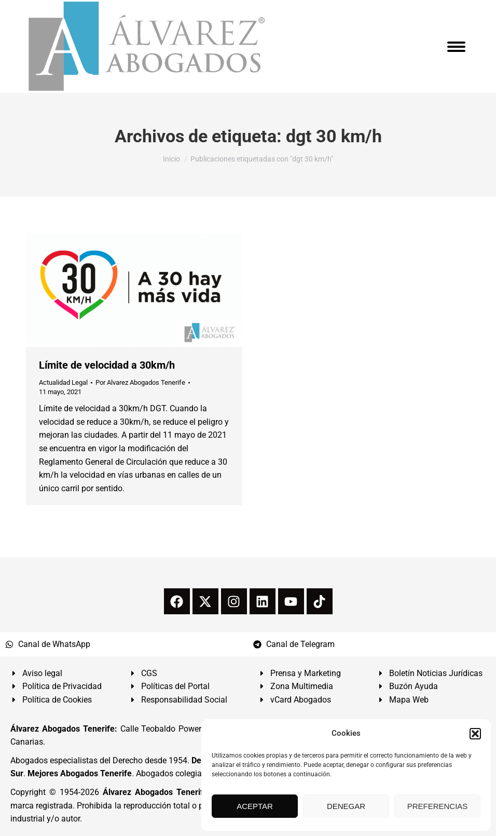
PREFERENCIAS (437, 806)
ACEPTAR (255, 806)
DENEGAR (346, 806)
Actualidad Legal (63, 382)
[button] (475, 734)
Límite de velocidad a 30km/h (107, 365)
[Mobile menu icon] (456, 46)
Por (140, 382)
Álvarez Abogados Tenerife (155, 792)
